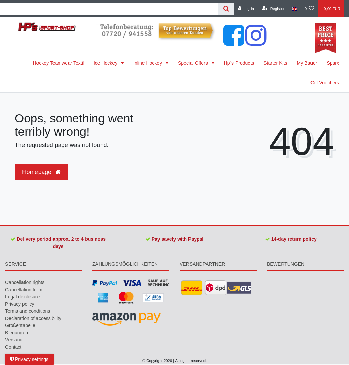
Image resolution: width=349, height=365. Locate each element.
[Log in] (245, 8)
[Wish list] (309, 8)
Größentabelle (20, 325)
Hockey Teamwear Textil (58, 63)
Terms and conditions (27, 311)
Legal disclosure (22, 297)
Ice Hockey (106, 63)
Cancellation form (23, 289)
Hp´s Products (239, 63)
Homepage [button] (41, 172)
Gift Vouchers (324, 82)
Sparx (333, 63)
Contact (13, 347)
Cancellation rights (24, 282)
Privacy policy (19, 304)
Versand (13, 339)
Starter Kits (275, 63)
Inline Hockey (148, 63)
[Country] (294, 8)
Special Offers (193, 63)
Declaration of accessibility (33, 318)
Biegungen (16, 332)
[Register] (273, 8)
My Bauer (307, 63)
